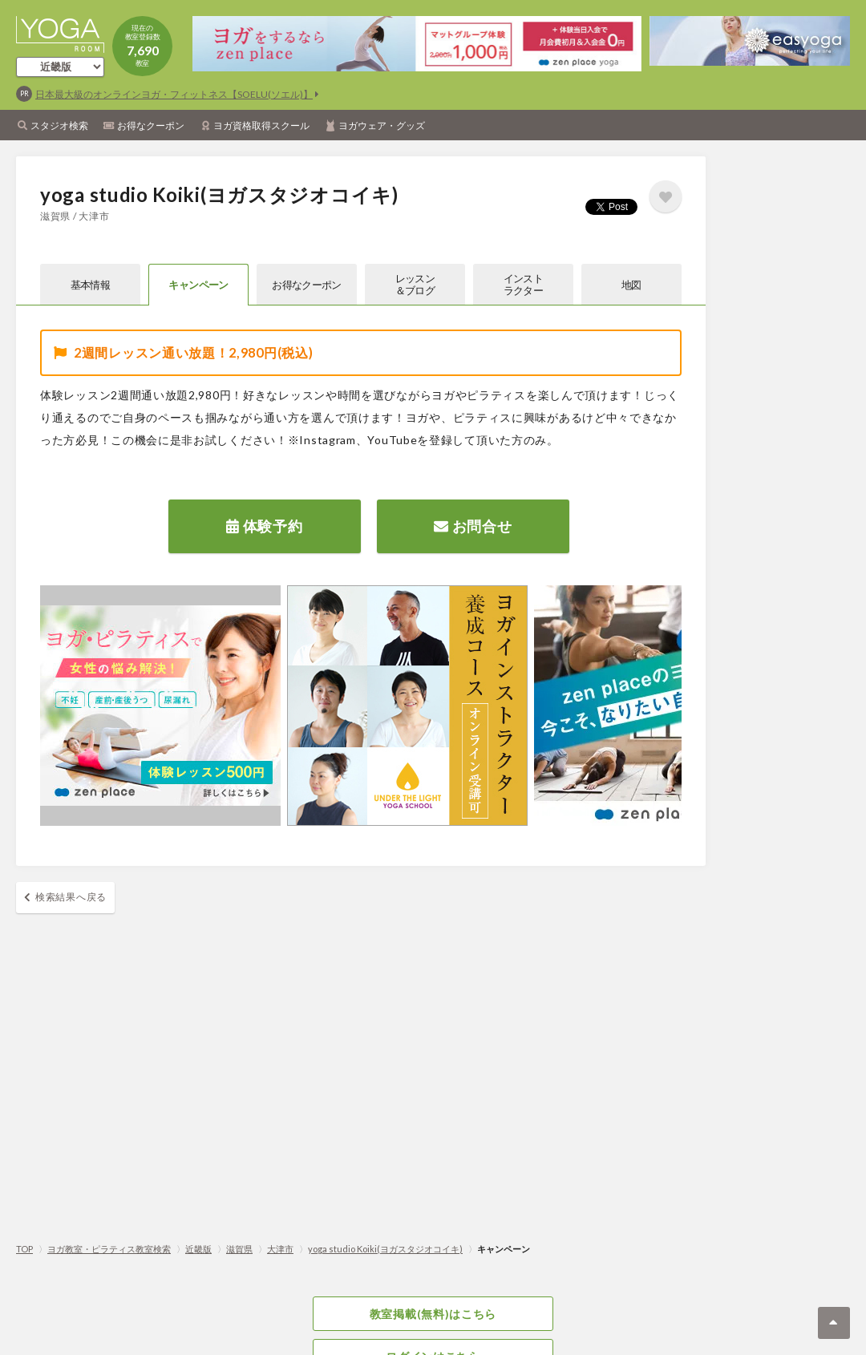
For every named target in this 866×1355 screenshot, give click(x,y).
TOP (24, 1249)
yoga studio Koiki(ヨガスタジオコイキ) (385, 1249)
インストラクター (523, 284)
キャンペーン (198, 284)
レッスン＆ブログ (415, 284)
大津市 (280, 1249)
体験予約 (264, 526)
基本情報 (90, 284)
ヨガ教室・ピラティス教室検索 (109, 1249)
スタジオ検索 (59, 125)
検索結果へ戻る (71, 897)
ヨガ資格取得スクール (261, 125)
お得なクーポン (150, 125)
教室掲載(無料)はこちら (433, 1314)
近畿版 (198, 1249)
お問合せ (473, 526)
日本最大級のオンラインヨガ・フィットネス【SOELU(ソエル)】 (174, 94)
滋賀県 (239, 1249)
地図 (631, 284)
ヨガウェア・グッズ (381, 125)
